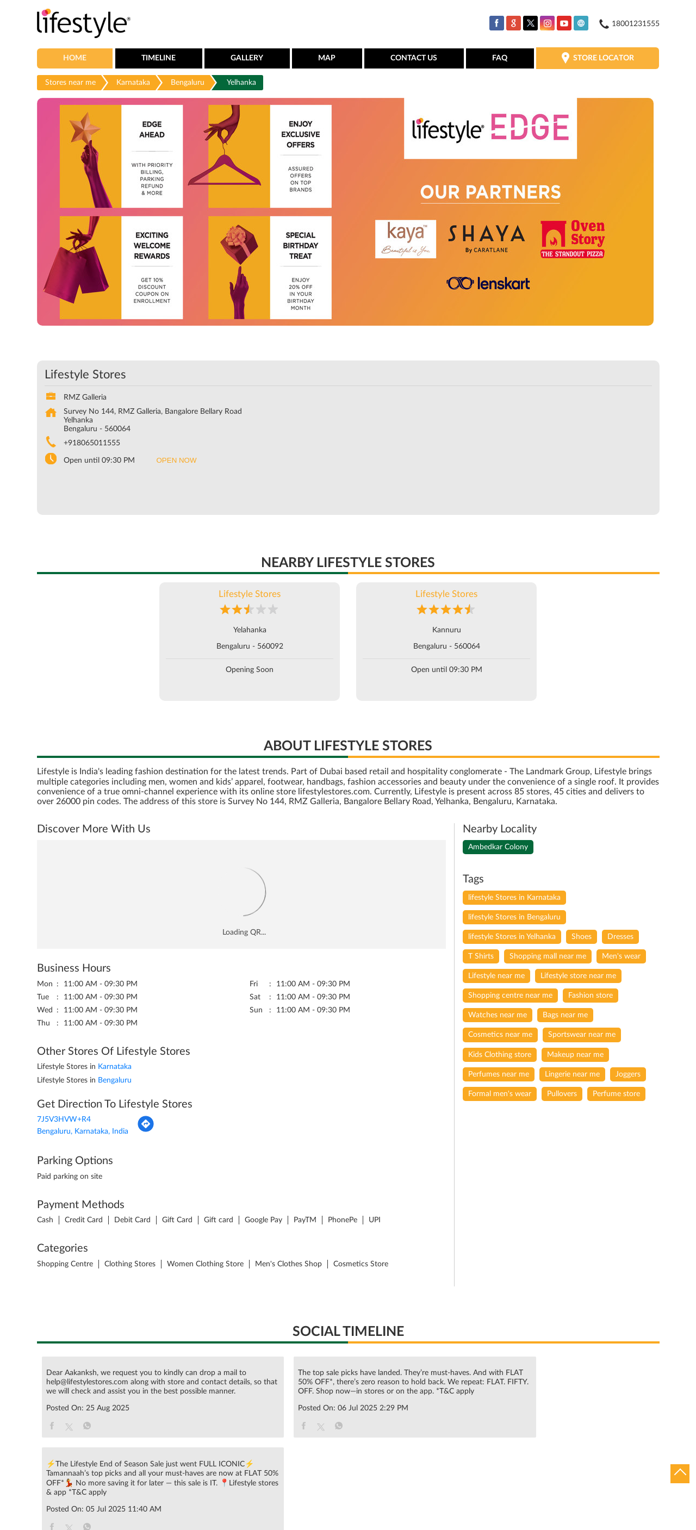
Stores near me (70, 83)
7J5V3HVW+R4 (64, 1120)
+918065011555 (92, 444)
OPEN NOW (177, 461)
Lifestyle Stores (250, 595)
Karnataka (133, 83)
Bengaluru (187, 83)
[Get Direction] (145, 1131)
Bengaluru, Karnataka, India (82, 1132)
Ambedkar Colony (498, 848)
